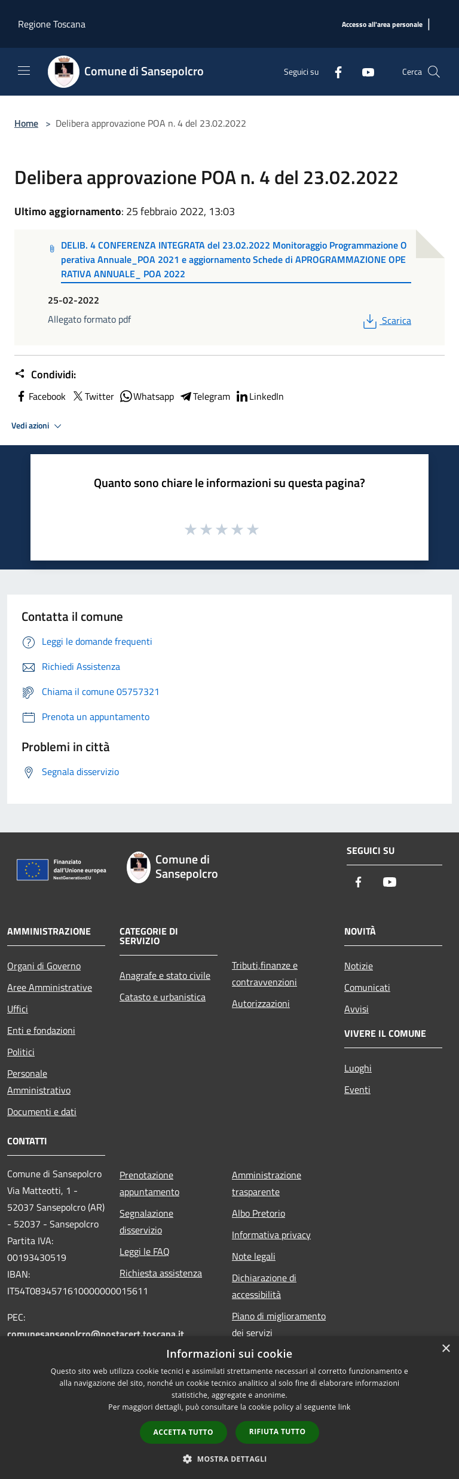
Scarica (385, 320)
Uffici (17, 1009)
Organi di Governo (44, 966)
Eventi (357, 1089)
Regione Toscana (51, 24)
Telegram (204, 396)
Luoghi (358, 1068)
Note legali (254, 1256)
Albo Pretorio (258, 1213)
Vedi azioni (38, 426)
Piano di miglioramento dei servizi (279, 1324)
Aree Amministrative (49, 987)
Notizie (358, 966)
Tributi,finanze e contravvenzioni (265, 973)
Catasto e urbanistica (163, 997)
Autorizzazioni (261, 1003)
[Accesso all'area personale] (382, 24)
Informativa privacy (271, 1234)
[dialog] (229, 1407)
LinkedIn (259, 396)
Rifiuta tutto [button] (277, 1431)
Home (26, 123)
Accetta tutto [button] (183, 1432)
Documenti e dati (41, 1111)
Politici (21, 1052)
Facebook (40, 396)
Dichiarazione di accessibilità (264, 1286)
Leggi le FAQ (145, 1251)
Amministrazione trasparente (266, 1183)
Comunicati (367, 987)
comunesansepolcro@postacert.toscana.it (95, 1334)
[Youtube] (363, 71)
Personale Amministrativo (39, 1081)
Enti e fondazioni (41, 1030)
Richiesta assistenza (161, 1273)
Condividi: (45, 374)
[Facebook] (333, 71)
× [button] (445, 1349)
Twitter (92, 396)
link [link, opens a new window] (344, 1407)
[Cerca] (434, 72)
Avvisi (356, 1009)
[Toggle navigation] (24, 70)
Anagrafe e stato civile (165, 975)
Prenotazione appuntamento (149, 1183)
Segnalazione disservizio (146, 1221)
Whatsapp (146, 396)
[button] (229, 1459)
